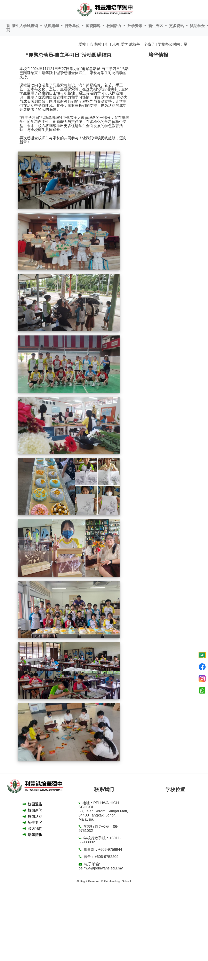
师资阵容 (94, 26)
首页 (8, 28)
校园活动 (35, 816)
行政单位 (73, 26)
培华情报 (35, 835)
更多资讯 (177, 26)
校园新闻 (35, 810)
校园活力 (114, 26)
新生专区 (156, 26)
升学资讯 (135, 26)
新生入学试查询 (25, 26)
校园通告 (35, 804)
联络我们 (35, 829)
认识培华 (52, 26)
